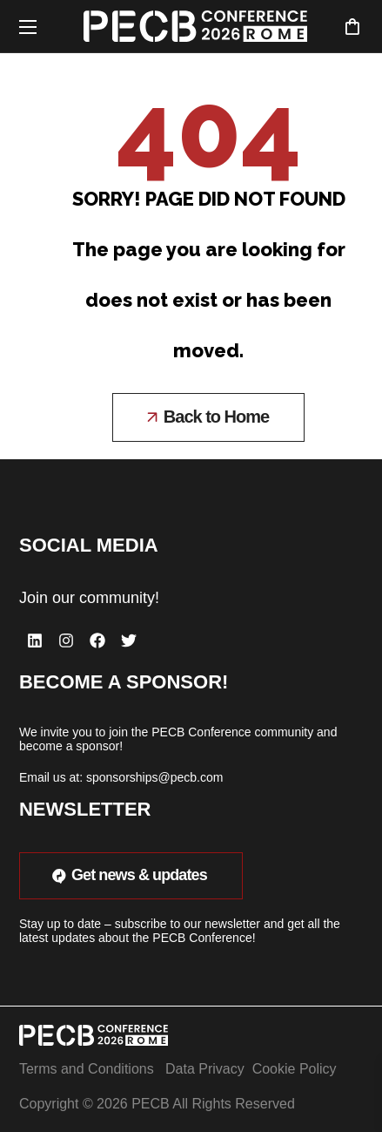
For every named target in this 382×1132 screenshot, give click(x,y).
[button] (352, 26)
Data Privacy (205, 1068)
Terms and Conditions (86, 1068)
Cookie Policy (294, 1068)
